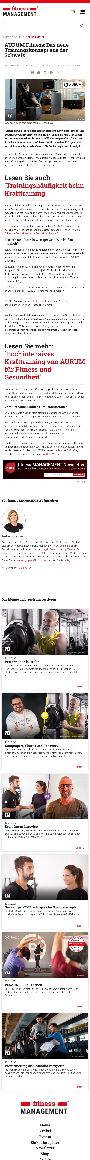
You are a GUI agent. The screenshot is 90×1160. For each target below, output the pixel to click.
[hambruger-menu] (80, 11)
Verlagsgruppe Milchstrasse (31, 560)
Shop (45, 1153)
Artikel (18, 36)
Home (7, 36)
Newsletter (45, 1147)
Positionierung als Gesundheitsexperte (34, 1066)
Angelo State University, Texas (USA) (61, 549)
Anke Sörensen (13, 65)
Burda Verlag (63, 560)
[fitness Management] (20, 11)
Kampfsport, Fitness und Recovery (31, 745)
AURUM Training (62, 226)
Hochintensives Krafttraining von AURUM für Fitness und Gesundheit (45, 365)
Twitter (65, 301)
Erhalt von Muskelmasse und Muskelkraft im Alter (31, 233)
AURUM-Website (52, 454)
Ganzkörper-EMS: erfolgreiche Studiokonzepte (41, 907)
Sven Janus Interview (22, 826)
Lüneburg (61, 545)
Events (45, 1136)
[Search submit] (82, 26)
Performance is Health (22, 662)
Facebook (41, 301)
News (45, 1125)
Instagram (53, 301)
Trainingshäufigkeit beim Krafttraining (44, 189)
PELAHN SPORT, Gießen (23, 985)
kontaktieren (24, 567)
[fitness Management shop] (73, 11)
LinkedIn (30, 301)
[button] (33, 73)
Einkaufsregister (45, 1142)
